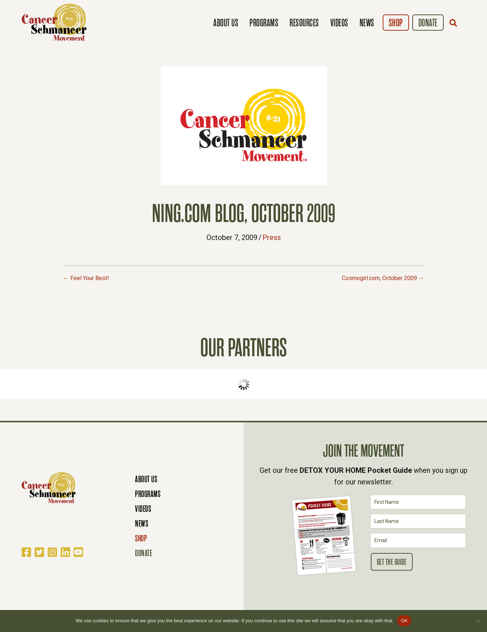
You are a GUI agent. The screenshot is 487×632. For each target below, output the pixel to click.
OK (404, 620)
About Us (225, 23)
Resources (304, 23)
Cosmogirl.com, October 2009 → (383, 278)
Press (271, 237)
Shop (396, 23)
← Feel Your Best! (86, 278)
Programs (263, 23)
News (367, 23)
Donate (428, 23)
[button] (455, 23)
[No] (478, 620)
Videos (339, 23)
